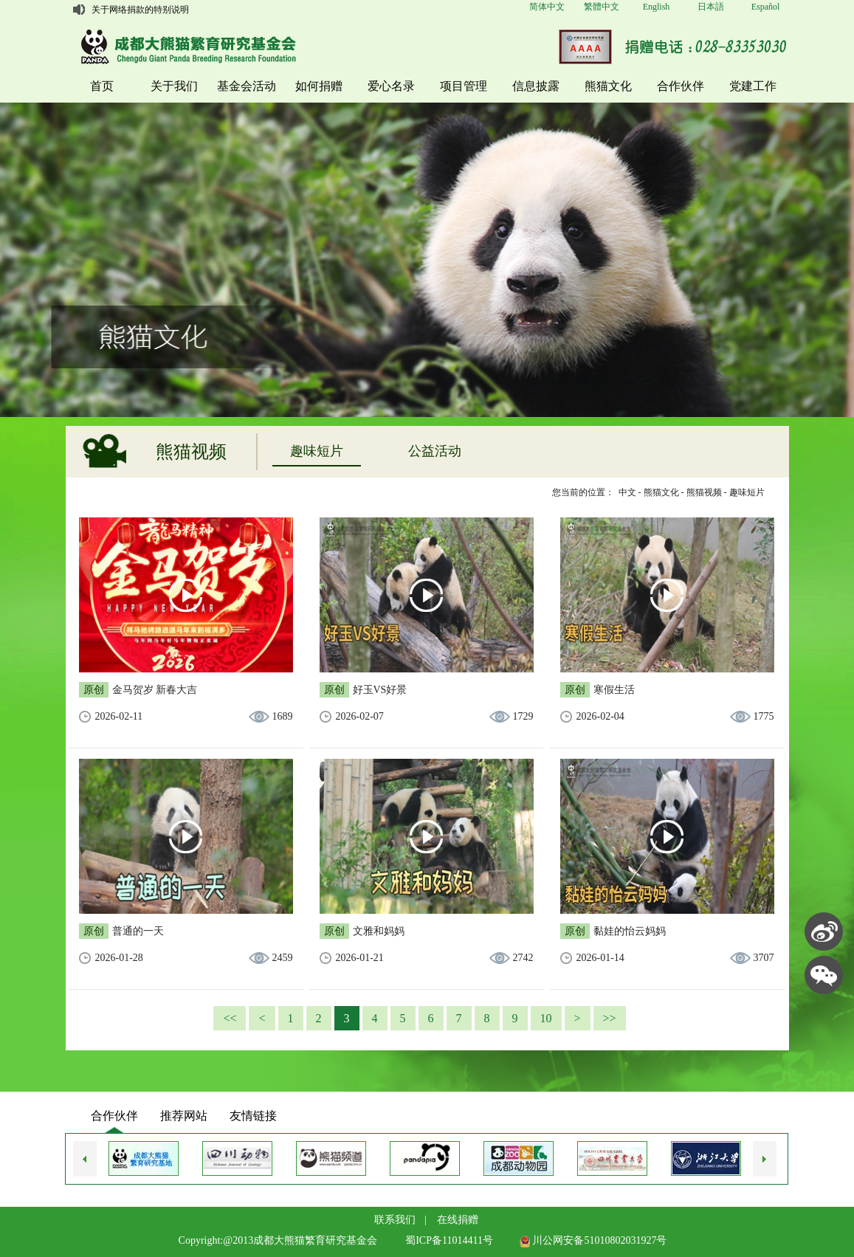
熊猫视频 (704, 492)
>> (609, 1018)
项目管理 (463, 86)
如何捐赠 (318, 86)
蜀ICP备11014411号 (449, 1240)
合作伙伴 (680, 86)
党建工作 (752, 86)
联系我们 (395, 1219)
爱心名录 (391, 86)
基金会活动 (246, 86)
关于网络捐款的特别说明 (140, 9)
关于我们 (174, 86)
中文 (627, 492)
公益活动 (434, 451)
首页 (102, 86)
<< (229, 1018)
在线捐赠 (457, 1219)
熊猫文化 (608, 86)
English (656, 6)
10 (546, 1018)
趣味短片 (316, 451)
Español (765, 6)
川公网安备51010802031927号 (593, 1240)
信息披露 (535, 86)
